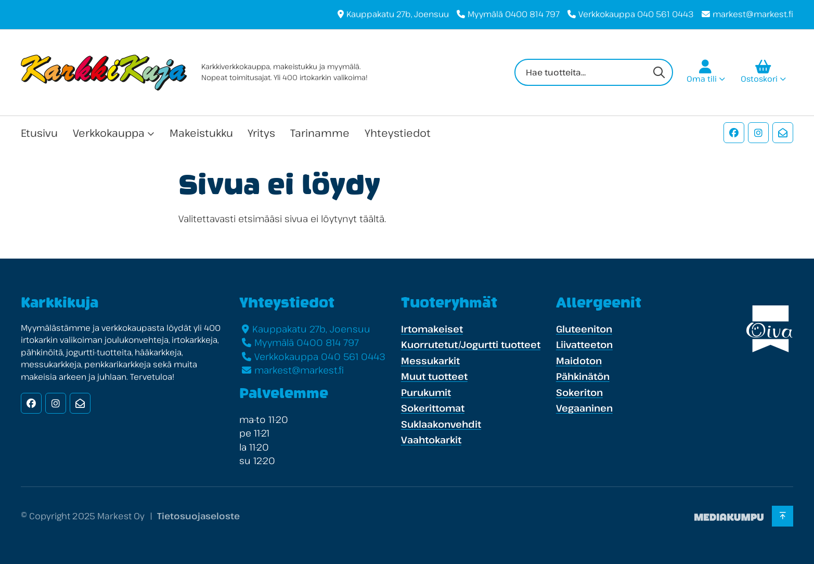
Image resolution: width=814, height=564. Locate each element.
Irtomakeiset (432, 329)
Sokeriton (579, 392)
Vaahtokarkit (431, 439)
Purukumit (426, 392)
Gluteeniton (584, 329)
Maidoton (579, 360)
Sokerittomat (432, 408)
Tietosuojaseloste (198, 516)
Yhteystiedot (398, 133)
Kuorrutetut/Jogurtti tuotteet (470, 344)
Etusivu (39, 133)
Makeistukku (201, 133)
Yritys (261, 133)
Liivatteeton (584, 344)
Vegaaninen (584, 408)
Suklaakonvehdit (441, 424)
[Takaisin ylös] (782, 516)
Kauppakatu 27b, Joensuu (397, 14)
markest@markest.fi (753, 14)
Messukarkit (430, 360)
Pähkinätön (583, 376)
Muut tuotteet (434, 376)
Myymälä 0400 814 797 (514, 14)
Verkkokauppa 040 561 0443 (636, 14)
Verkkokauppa (109, 133)
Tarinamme (320, 133)
